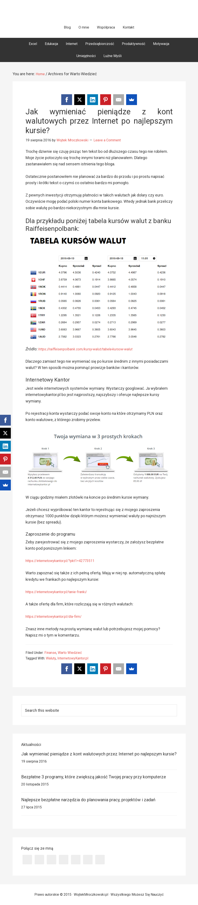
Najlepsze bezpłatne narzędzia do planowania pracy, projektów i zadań (88, 799)
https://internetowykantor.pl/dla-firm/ (57, 616)
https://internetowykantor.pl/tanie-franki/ (61, 591)
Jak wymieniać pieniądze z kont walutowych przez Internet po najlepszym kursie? (99, 121)
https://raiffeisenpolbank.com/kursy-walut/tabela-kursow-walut (91, 349)
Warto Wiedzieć (70, 653)
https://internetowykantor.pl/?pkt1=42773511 (64, 560)
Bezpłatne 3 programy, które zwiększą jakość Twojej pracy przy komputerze (93, 776)
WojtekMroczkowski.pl (99, 12)
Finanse (50, 653)
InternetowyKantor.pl (72, 658)
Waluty (51, 658)
